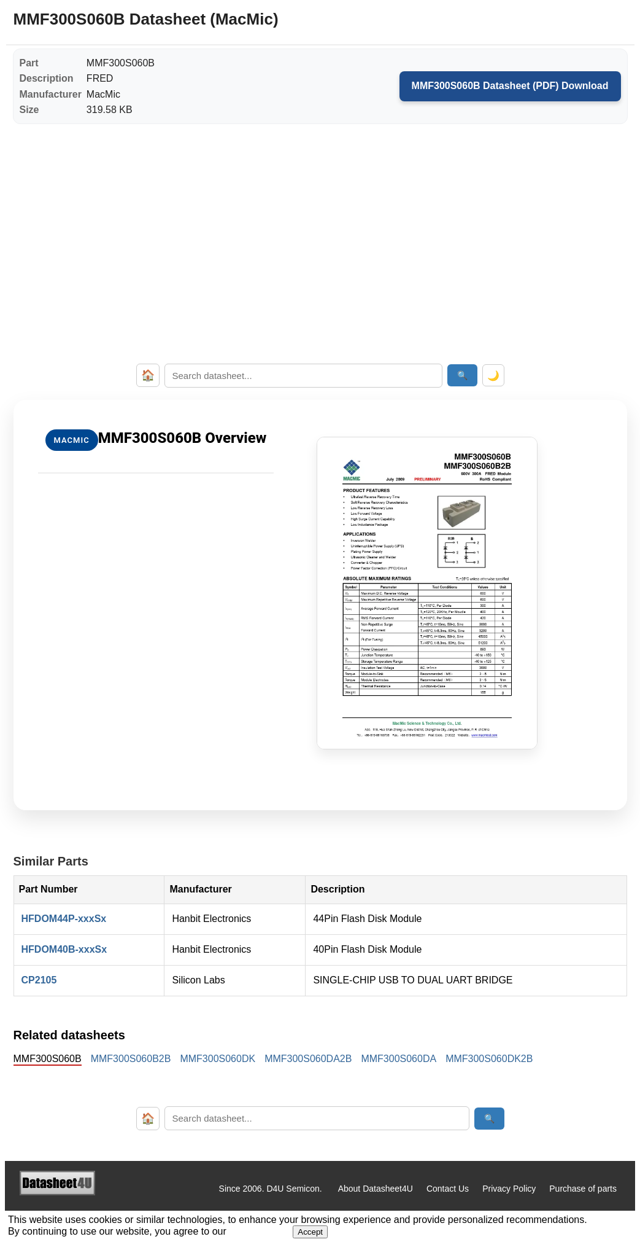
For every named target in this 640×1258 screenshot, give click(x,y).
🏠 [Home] (148, 375)
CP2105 (39, 980)
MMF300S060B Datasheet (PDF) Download (510, 85)
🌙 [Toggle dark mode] (493, 375)
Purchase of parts (583, 1189)
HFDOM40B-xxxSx (64, 949)
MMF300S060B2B (131, 1058)
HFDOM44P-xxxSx (64, 918)
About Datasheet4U (375, 1189)
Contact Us (447, 1189)
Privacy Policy (509, 1189)
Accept (310, 1232)
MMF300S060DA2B (308, 1058)
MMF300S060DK (217, 1058)
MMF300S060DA (398, 1058)
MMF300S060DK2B (489, 1058)
